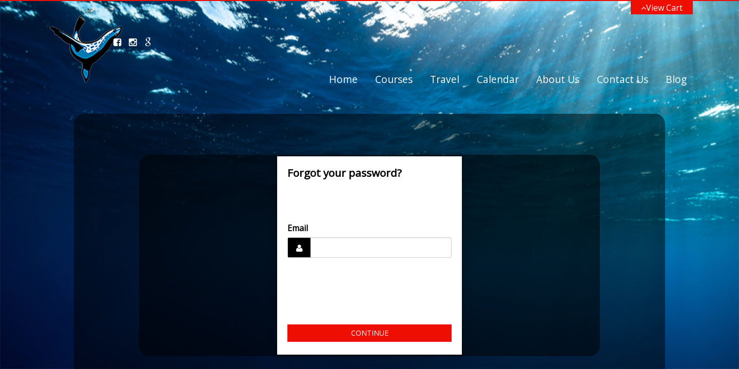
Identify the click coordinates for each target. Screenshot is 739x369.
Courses (394, 79)
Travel (444, 79)
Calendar (498, 79)
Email (297, 228)
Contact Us (622, 79)
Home (343, 79)
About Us (557, 79)
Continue (369, 333)
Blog (676, 79)
